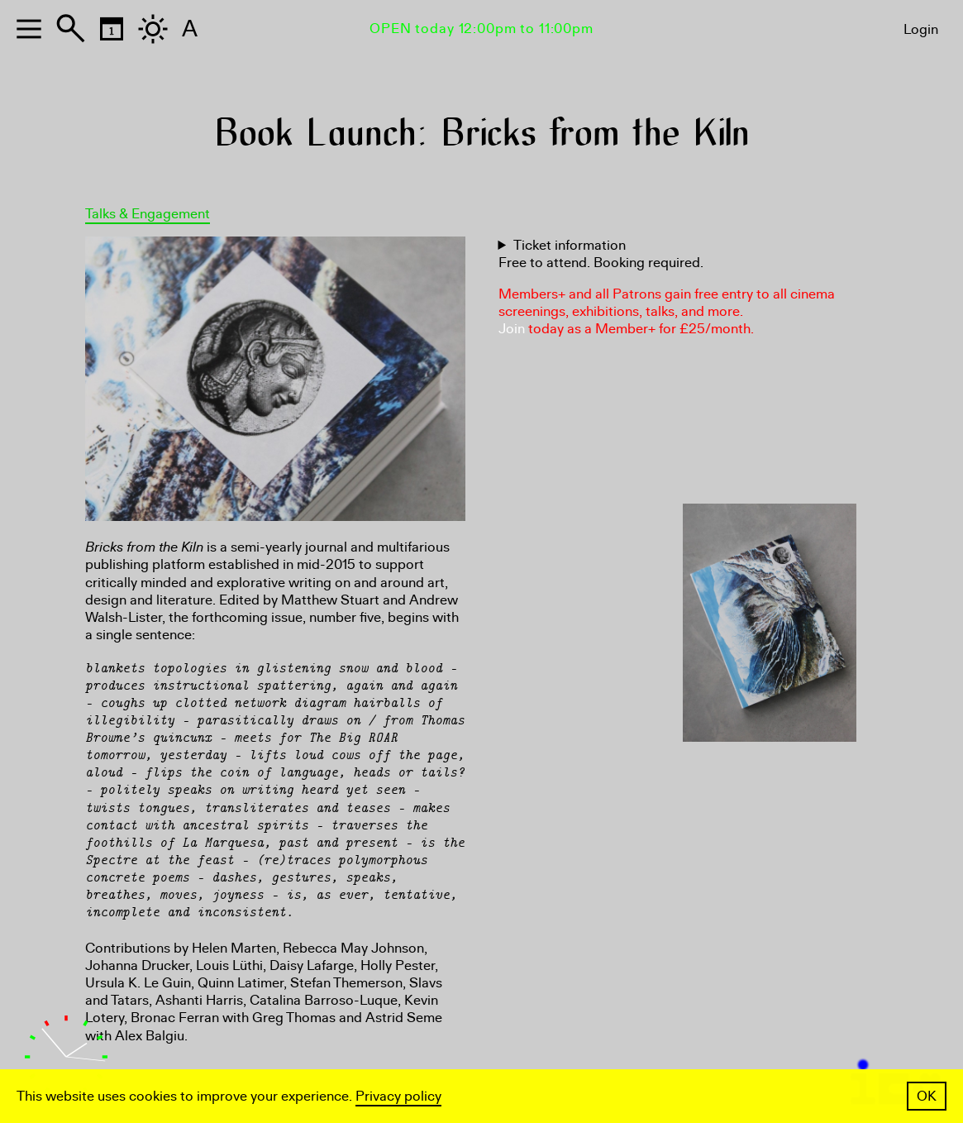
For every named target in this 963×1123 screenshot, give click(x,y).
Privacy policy (398, 1096)
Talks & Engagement (147, 213)
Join (511, 328)
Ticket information (569, 245)
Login (920, 29)
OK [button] (927, 1096)
